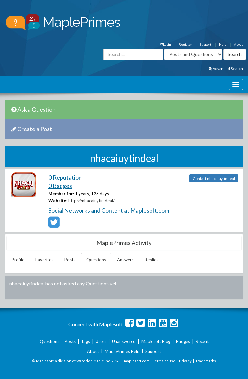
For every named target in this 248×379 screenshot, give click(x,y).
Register (185, 44)
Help (222, 44)
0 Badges (60, 185)
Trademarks (205, 361)
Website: (57, 200)
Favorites (44, 259)
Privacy (185, 361)
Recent (202, 341)
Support (205, 44)
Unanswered (124, 341)
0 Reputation (65, 177)
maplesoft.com (136, 361)
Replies (151, 259)
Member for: (61, 193)
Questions (96, 259)
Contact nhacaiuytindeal (214, 178)
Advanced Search (226, 68)
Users (101, 341)
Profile (18, 259)
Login (165, 44)
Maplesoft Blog (155, 341)
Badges (183, 341)
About (238, 44)
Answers (125, 259)
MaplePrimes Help (122, 351)
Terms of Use (164, 361)
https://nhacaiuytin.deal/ (91, 200)
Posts (69, 259)
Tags (85, 341)
